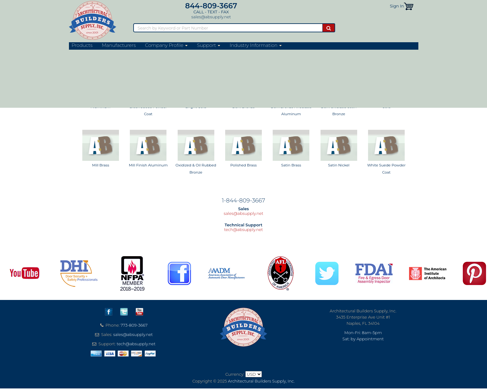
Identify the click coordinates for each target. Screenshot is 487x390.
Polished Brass (243, 165)
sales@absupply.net (211, 16)
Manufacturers (119, 45)
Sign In (397, 5)
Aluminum (100, 107)
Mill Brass (100, 165)
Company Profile (166, 45)
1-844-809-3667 (243, 200)
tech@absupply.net (243, 229)
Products (82, 45)
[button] (408, 5)
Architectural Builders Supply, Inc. (261, 381)
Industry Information (256, 45)
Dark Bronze (243, 107)
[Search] (227, 27)
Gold (386, 107)
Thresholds (125, 54)
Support (208, 45)
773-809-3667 (134, 325)
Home (74, 54)
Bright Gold (196, 107)
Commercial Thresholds (157, 54)
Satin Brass (291, 165)
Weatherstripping (97, 54)
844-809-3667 (211, 5)
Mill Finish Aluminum (148, 165)
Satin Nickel (338, 165)
